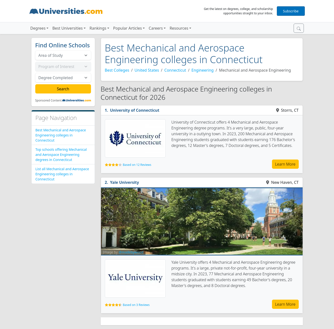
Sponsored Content (48, 100)
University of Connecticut (134, 110)
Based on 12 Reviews (137, 165)
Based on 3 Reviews (136, 305)
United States (147, 70)
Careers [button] (156, 28)
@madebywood (130, 252)
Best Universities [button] (67, 28)
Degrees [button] (38, 28)
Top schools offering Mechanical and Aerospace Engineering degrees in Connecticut (61, 154)
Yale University (124, 182)
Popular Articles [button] (127, 28)
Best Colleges (117, 70)
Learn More (285, 164)
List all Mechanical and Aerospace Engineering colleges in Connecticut (62, 174)
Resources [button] (179, 28)
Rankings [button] (98, 28)
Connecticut (175, 70)
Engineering (202, 70)
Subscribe (290, 11)
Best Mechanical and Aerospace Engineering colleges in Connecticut (61, 135)
